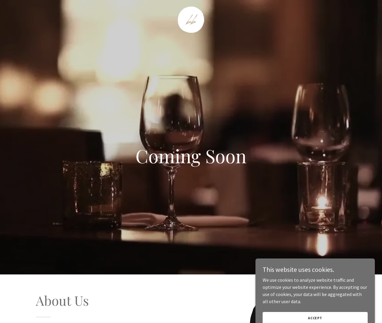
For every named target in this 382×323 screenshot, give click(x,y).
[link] (191, 19)
